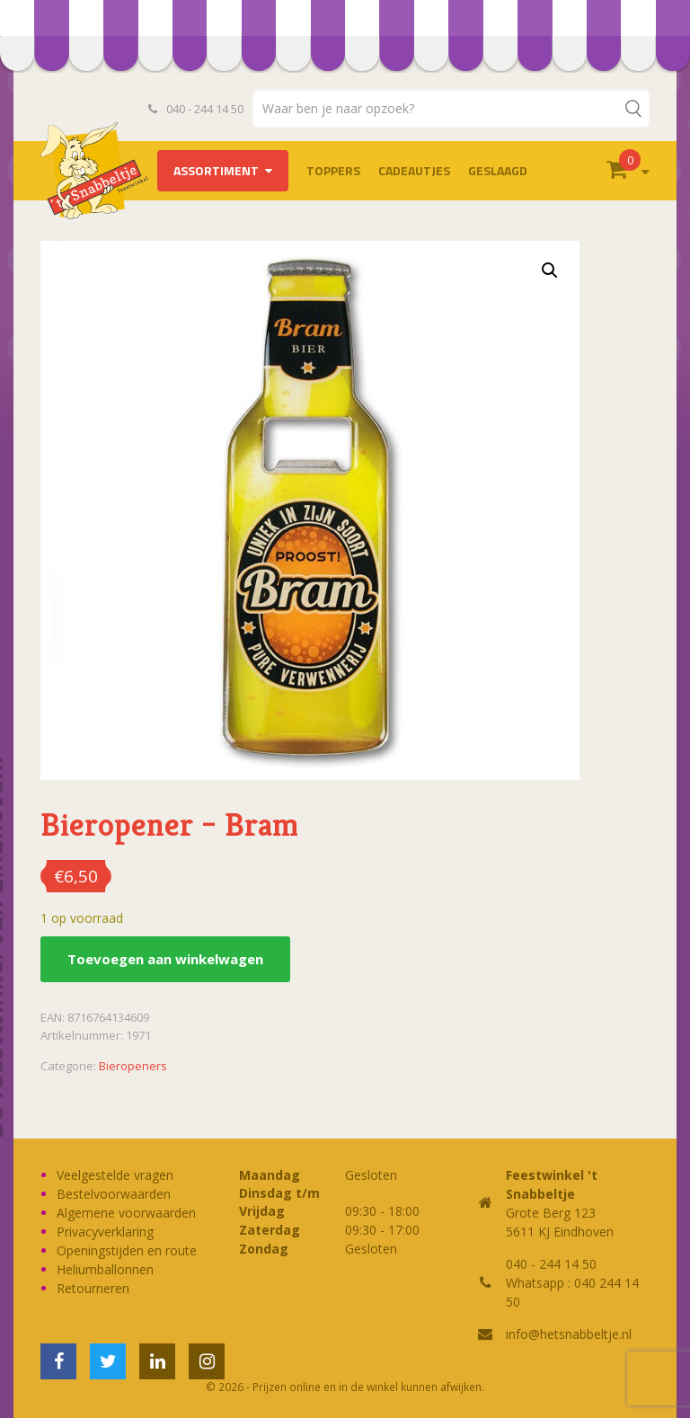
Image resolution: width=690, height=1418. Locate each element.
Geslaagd (497, 170)
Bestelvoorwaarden (114, 1193)
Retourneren (93, 1288)
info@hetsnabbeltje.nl (569, 1334)
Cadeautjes (414, 170)
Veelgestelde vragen (115, 1174)
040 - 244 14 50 (195, 109)
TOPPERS (333, 170)
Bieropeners (133, 1066)
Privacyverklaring (105, 1231)
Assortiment (216, 170)
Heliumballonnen (105, 1269)
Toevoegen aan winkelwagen (165, 959)
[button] (550, 270)
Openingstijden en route (127, 1250)
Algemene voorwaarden (126, 1212)
